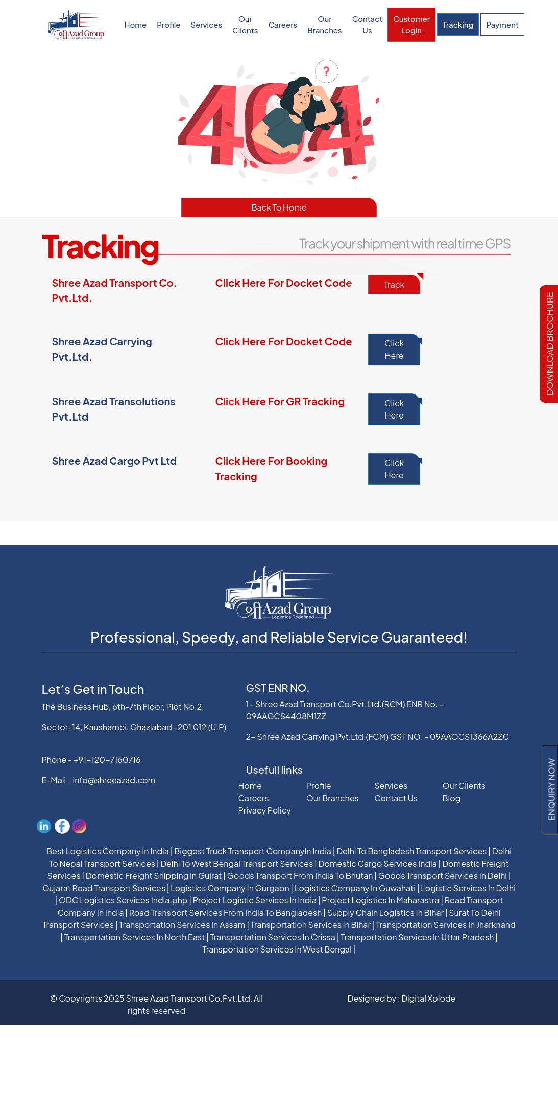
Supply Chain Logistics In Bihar (385, 912)
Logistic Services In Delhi (468, 887)
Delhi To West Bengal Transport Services (236, 863)
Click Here (394, 349)
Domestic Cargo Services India (378, 863)
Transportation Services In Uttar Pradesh (417, 937)
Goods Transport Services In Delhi (442, 875)
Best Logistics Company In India (107, 851)
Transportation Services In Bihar (311, 924)
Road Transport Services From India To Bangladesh (225, 912)
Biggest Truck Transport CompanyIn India (252, 851)
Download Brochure (549, 344)
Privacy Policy (264, 810)
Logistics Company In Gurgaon (230, 887)
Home (136, 24)
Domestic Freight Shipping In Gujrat (154, 875)
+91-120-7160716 (107, 759)
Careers (282, 24)
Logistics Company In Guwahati (355, 887)
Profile (168, 24)
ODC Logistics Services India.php (123, 900)
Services (206, 24)
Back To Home (278, 207)
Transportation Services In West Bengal (277, 949)
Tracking (458, 24)
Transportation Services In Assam (182, 924)
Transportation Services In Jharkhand (446, 924)
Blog (451, 798)
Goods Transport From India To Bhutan (300, 875)
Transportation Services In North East (134, 937)
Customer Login (411, 24)
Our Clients (245, 24)
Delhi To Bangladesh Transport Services (411, 851)
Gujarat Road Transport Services (103, 887)
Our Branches (324, 24)
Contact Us (367, 24)
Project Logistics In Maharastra (380, 900)
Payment (502, 24)
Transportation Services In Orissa (272, 937)
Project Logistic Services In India (255, 900)
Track (394, 284)
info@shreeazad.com (114, 780)
